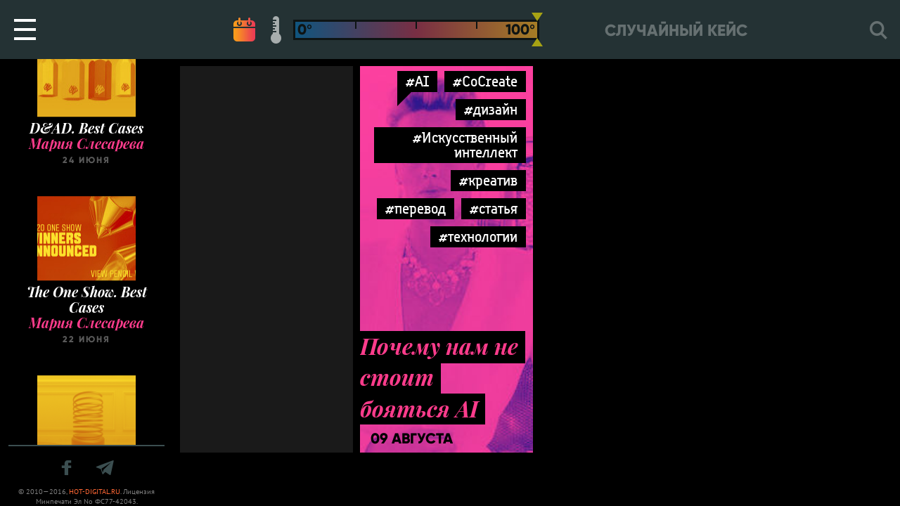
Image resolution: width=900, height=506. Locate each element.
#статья (494, 208)
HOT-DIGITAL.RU (94, 491)
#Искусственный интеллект (465, 145)
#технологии (478, 236)
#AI (417, 81)
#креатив (488, 180)
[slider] (537, 29)
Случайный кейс (676, 30)
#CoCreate (485, 81)
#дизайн (491, 109)
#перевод (415, 208)
